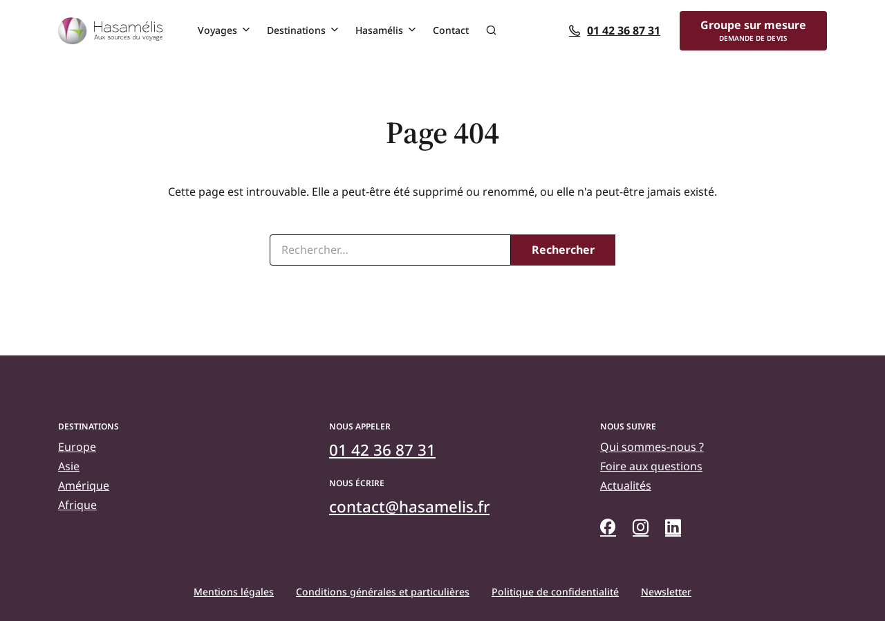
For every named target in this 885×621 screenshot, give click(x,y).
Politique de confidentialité (555, 591)
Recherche (491, 30)
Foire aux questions (651, 466)
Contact (451, 30)
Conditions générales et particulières (382, 591)
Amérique (83, 485)
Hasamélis (379, 30)
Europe (77, 446)
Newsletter (666, 591)
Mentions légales (234, 591)
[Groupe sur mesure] (753, 30)
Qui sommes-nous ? (652, 446)
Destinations (296, 30)
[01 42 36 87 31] (621, 30)
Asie (69, 466)
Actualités (625, 485)
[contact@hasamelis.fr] (409, 506)
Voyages (217, 30)
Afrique (77, 504)
